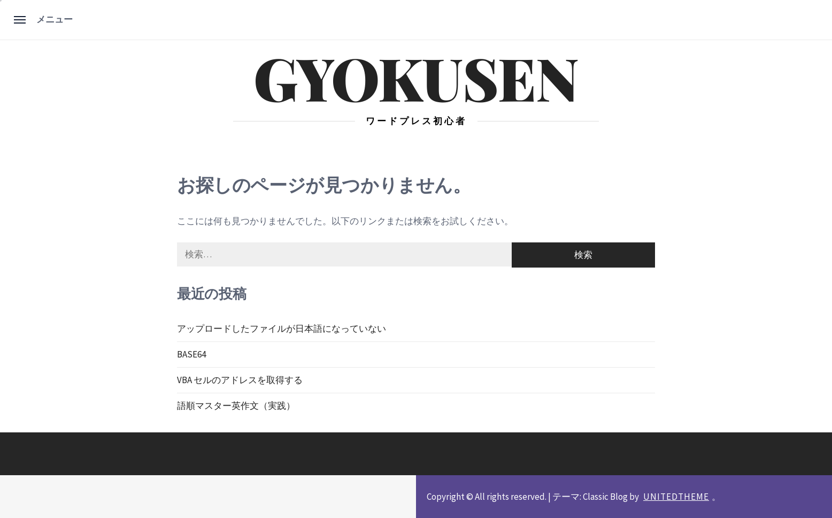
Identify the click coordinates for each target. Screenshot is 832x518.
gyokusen (415, 77)
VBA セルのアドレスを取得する (240, 380)
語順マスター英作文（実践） (236, 406)
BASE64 (191, 354)
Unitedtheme (676, 496)
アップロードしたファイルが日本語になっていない (281, 328)
